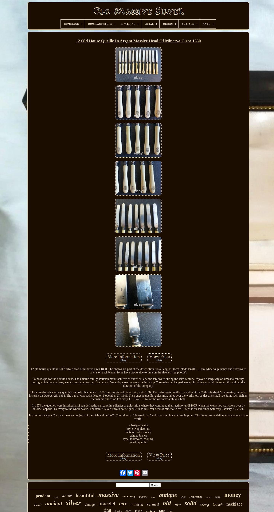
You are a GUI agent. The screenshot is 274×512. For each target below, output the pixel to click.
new (178, 504)
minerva (137, 504)
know (67, 495)
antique (168, 495)
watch (218, 496)
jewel (183, 496)
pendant (43, 495)
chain (56, 497)
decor (208, 497)
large (153, 497)
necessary (128, 496)
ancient (53, 503)
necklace (234, 504)
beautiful (85, 495)
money (232, 494)
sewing (204, 504)
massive (108, 494)
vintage (90, 504)
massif (37, 504)
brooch (218, 504)
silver (73, 502)
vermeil (153, 504)
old (167, 502)
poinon (143, 496)
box (123, 503)
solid (190, 503)
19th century (195, 496)
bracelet (107, 503)
